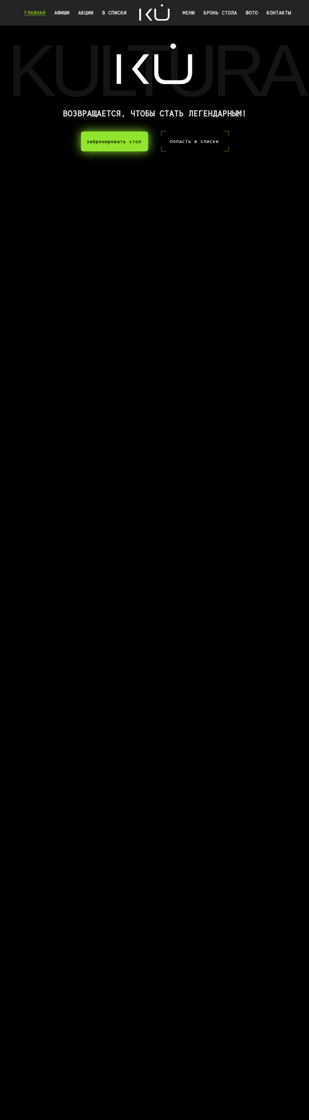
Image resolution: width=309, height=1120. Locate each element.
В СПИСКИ (114, 13)
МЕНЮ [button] (188, 13)
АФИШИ (61, 13)
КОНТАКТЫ (278, 13)
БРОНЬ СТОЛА (220, 13)
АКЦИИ (85, 13)
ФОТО (252, 13)
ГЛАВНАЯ (35, 13)
